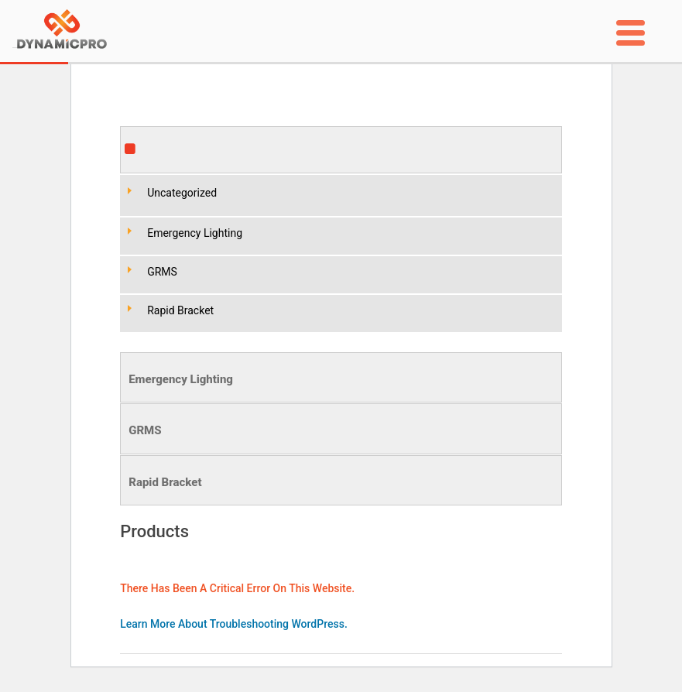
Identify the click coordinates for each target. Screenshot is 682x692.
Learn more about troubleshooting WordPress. (234, 624)
